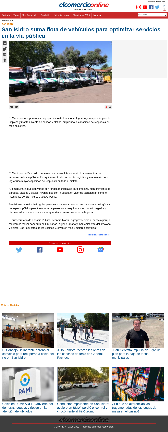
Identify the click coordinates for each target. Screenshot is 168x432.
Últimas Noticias (10, 305)
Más (97, 15)
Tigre (16, 15)
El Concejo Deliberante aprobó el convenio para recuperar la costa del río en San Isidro (28, 353)
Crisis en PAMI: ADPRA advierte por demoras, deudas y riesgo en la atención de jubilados (27, 407)
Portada (6, 15)
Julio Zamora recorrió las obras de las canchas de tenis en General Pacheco (81, 353)
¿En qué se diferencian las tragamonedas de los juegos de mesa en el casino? (134, 407)
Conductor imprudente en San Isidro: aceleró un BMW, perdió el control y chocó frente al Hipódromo (83, 407)
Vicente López (62, 15)
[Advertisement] (58, 149)
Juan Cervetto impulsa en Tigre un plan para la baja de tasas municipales (136, 353)
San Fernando (29, 15)
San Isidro (45, 15)
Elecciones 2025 (81, 15)
